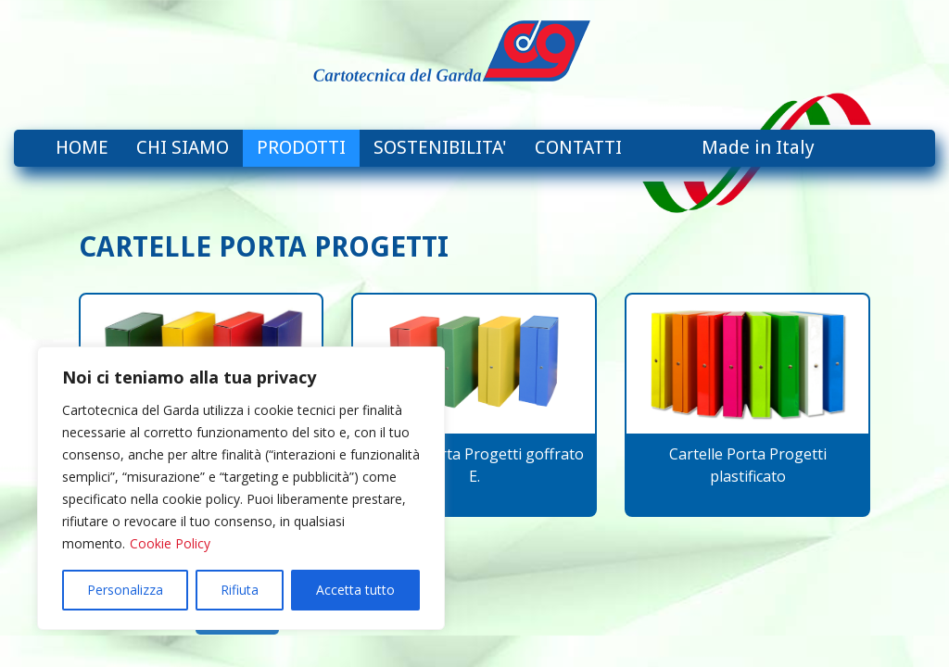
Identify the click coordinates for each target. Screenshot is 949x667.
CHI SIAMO (182, 147)
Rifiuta (240, 589)
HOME (82, 147)
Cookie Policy (170, 543)
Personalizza (125, 589)
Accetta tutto (355, 589)
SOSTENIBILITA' (440, 147)
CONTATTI (578, 147)
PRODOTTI (301, 147)
